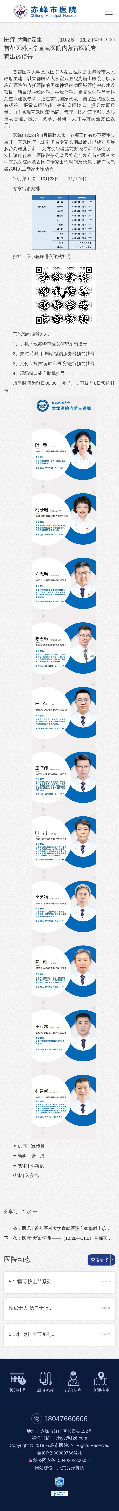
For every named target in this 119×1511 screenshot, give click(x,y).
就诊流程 (45, 1390)
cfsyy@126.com (71, 1438)
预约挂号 (17, 1390)
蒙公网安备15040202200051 (61, 1460)
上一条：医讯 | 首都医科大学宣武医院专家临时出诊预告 (59, 1228)
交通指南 (101, 1390)
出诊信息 (73, 1390)
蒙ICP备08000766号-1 (59, 1452)
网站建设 (44, 1467)
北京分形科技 (70, 1467)
